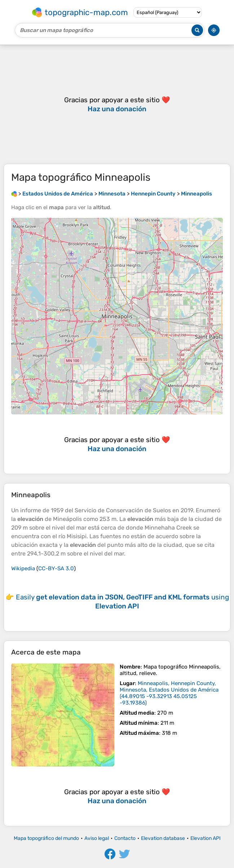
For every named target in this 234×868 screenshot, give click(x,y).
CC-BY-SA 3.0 (56, 568)
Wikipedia (23, 568)
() (169, 693)
